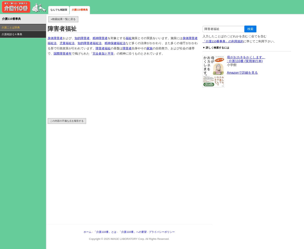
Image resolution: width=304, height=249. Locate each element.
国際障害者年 (63, 53)
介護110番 (24, 7)
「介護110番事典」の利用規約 (223, 41)
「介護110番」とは (105, 231)
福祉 (129, 38)
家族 (150, 48)
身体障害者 (55, 38)
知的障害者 (82, 38)
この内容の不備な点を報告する (67, 121)
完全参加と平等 (103, 53)
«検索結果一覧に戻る (63, 19)
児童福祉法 (67, 43)
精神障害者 (100, 38)
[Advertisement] (123, 87)
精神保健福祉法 (115, 43)
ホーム (87, 231)
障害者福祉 (103, 48)
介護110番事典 (80, 9)
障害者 (127, 48)
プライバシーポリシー (162, 231)
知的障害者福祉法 (90, 43)
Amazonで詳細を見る (242, 72)
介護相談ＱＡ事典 (12, 34)
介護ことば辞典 (11, 27)
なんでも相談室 (58, 9)
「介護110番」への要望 (132, 231)
